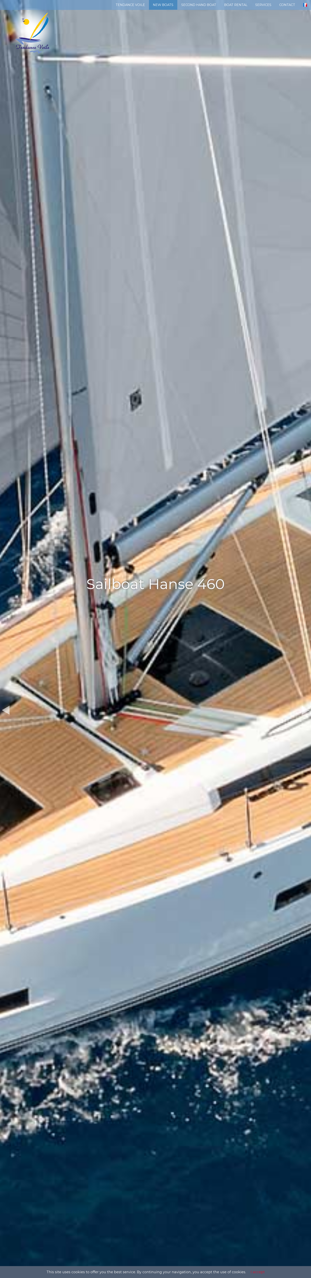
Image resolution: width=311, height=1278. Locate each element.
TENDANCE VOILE (130, 5)
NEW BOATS (163, 5)
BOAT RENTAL (235, 5)
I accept (258, 1272)
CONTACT (287, 5)
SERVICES (263, 5)
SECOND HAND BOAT (198, 5)
